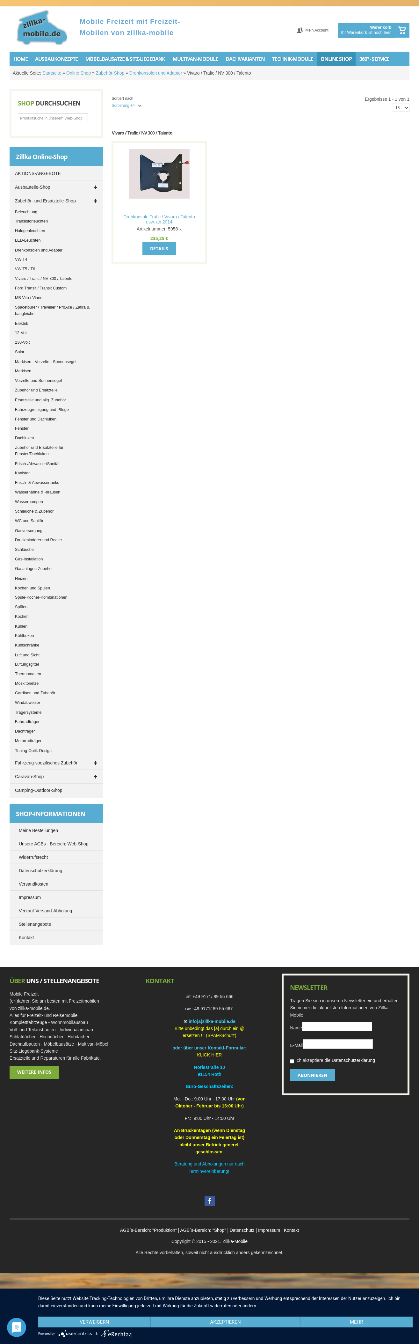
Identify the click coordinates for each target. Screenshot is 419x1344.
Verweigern (94, 1322)
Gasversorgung (28, 531)
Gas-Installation (29, 559)
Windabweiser (27, 702)
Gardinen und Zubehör (35, 693)
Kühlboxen (24, 635)
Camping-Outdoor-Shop (38, 790)
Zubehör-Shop (110, 73)
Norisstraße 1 (208, 1067)
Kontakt (291, 1230)
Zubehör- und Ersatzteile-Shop (45, 200)
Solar (19, 352)
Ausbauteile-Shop (32, 187)
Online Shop (78, 73)
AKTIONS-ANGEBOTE (38, 173)
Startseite (51, 73)
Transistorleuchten (31, 221)
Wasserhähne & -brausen (37, 492)
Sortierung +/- (123, 105)
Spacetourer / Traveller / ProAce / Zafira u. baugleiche (52, 310)
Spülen (21, 607)
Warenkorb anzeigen (402, 30)
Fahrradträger (27, 721)
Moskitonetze (27, 683)
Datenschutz (242, 1230)
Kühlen (21, 626)
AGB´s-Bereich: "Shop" (203, 1230)
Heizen (21, 578)
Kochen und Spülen (32, 588)
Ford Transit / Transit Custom (41, 288)
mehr (356, 1322)
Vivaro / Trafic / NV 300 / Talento (43, 278)
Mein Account (316, 30)
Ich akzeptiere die (332, 1061)
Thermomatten (28, 674)
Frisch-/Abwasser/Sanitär (37, 464)
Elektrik (21, 323)
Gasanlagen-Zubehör (34, 568)
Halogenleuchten (30, 231)
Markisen (23, 371)
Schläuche (24, 549)
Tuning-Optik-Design (33, 751)
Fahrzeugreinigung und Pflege (42, 409)
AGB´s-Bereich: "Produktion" (148, 1230)
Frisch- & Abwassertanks (37, 482)
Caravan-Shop (29, 776)
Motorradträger (28, 741)
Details (159, 248)
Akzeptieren (225, 1322)
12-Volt (21, 333)
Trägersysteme (28, 712)
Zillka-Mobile (235, 1241)
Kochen (22, 616)
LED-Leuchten (28, 240)
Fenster (22, 428)
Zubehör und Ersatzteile (36, 390)
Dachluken (24, 438)
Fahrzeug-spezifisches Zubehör (46, 762)
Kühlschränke (27, 645)
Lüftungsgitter (27, 664)
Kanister (22, 473)
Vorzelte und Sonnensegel (38, 380)
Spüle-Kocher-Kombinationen (41, 597)
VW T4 (21, 259)
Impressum (269, 1230)
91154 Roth (209, 1074)
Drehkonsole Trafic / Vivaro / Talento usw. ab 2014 (159, 219)
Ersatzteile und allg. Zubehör (40, 400)
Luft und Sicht (27, 655)
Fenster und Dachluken (35, 419)
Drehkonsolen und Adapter (155, 73)
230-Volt (22, 342)
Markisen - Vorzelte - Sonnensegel (45, 362)
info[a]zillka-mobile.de (212, 1021)
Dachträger (25, 731)
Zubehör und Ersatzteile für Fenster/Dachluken (39, 450)
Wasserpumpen (29, 502)
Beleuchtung (26, 212)
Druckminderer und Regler (38, 540)
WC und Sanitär (29, 521)
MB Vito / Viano (28, 298)
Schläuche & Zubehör (34, 511)
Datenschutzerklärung (353, 1060)
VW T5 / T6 (25, 269)
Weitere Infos (34, 1072)
